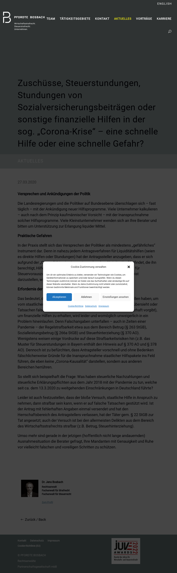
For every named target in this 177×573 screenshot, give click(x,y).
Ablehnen (86, 297)
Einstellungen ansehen (116, 297)
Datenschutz (91, 306)
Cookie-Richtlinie (75, 306)
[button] (129, 267)
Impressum (104, 306)
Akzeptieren (59, 297)
